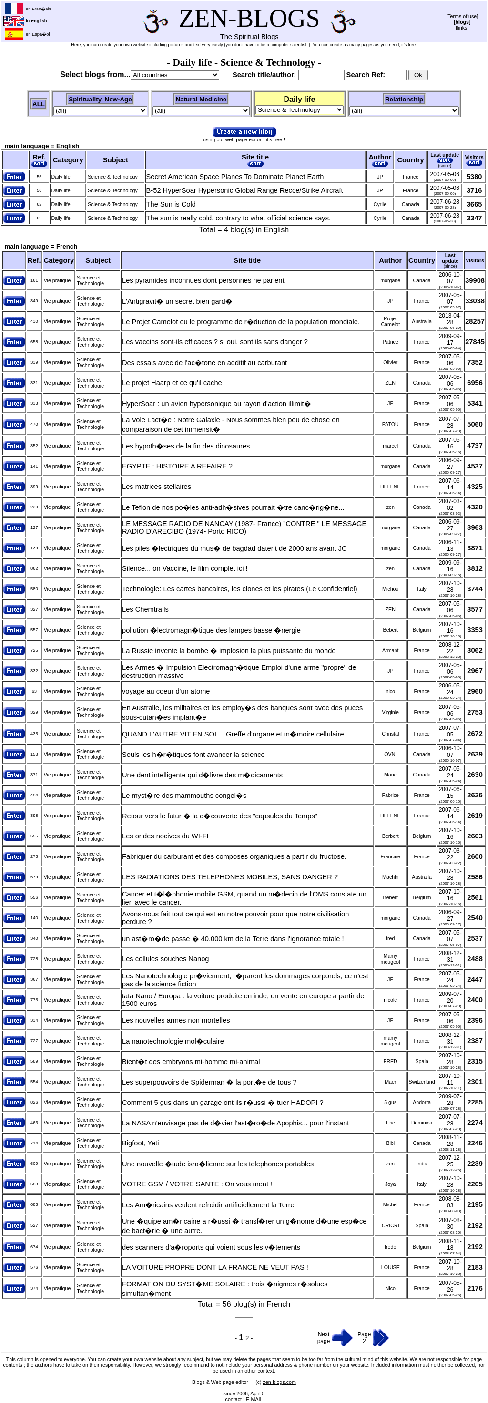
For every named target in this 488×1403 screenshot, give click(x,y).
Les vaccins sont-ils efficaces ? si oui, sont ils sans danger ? (215, 342)
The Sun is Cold (171, 204)
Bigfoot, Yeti (140, 1143)
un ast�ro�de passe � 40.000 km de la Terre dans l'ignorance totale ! (233, 939)
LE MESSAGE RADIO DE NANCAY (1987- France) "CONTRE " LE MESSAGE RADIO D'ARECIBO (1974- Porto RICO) (244, 527)
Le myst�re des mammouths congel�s (184, 795)
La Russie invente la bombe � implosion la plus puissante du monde (229, 651)
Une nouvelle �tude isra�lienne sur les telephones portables (218, 1164)
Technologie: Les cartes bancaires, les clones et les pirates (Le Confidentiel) (239, 589)
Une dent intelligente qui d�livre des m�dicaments (202, 775)
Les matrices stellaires (156, 486)
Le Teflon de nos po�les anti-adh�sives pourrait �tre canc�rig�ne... (233, 507)
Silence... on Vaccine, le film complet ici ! (185, 568)
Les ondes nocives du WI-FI (165, 836)
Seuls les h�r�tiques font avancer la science (193, 754)
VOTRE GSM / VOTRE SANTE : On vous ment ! (197, 1184)
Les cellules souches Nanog (165, 959)
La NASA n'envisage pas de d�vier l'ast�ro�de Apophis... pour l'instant (235, 1123)
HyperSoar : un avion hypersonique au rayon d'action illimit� (216, 404)
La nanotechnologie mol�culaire (173, 1041)
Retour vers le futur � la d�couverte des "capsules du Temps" (219, 816)
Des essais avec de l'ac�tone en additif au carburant (204, 363)
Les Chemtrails (145, 609)
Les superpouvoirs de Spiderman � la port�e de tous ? (209, 1082)
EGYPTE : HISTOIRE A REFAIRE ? (177, 466)
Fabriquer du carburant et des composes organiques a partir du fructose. (234, 856)
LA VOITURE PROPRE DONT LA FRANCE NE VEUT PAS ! (215, 1267)
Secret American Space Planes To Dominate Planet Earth (235, 176)
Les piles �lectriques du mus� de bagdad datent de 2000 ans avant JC (234, 548)
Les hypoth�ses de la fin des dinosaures (186, 446)
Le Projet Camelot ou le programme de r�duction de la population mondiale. (241, 322)
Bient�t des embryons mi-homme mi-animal (191, 1061)
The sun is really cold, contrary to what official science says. (238, 218)
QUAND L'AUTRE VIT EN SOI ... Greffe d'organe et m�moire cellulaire (233, 734)
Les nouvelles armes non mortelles (176, 1020)
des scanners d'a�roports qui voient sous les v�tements (211, 1247)
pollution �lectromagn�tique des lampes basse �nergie (211, 630)
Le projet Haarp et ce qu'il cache (172, 383)
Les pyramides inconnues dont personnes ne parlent (203, 280)
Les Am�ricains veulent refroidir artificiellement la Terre (208, 1205)
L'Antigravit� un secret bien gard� (177, 301)
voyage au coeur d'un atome (166, 691)
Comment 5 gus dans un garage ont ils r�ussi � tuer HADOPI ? (223, 1102)
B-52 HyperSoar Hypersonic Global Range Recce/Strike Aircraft (244, 190)
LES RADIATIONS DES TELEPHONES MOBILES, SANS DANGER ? (230, 877)
